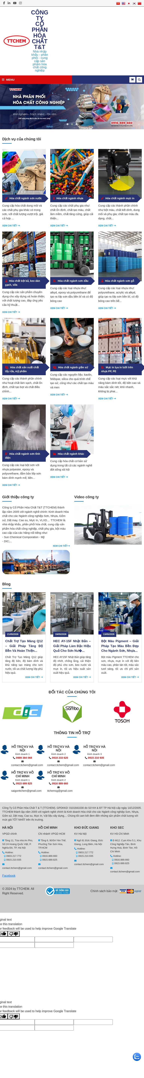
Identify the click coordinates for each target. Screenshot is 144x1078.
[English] (123, 3)
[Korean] (134, 3)
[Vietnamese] (118, 3)
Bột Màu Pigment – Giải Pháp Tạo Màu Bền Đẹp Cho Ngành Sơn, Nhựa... (120, 646)
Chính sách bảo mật (104, 891)
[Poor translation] (14, 934)
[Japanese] (129, 3)
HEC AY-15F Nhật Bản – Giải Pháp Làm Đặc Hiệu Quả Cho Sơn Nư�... (72, 646)
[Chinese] (139, 3)
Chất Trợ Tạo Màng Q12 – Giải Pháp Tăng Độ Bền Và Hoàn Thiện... (24, 646)
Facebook (8, 875)
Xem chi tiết (11, 225)
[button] (67, 124)
